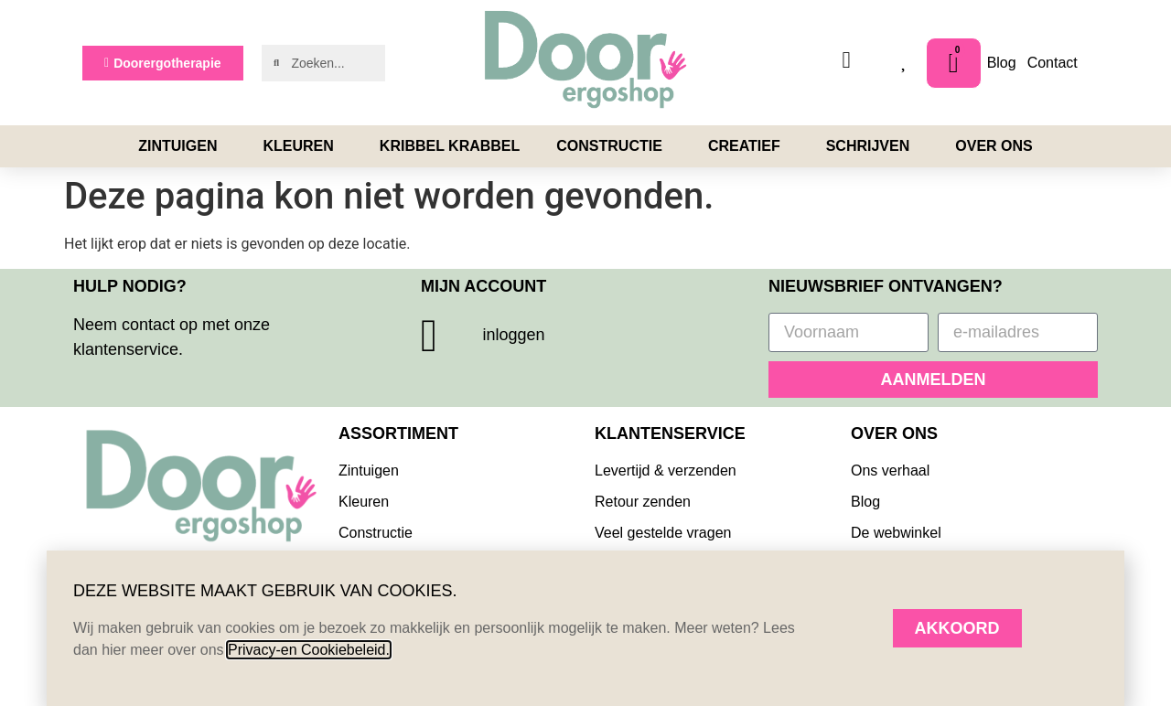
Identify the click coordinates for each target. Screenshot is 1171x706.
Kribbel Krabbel (450, 146)
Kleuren (302, 146)
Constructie (613, 146)
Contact (1052, 62)
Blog (1001, 62)
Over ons (993, 146)
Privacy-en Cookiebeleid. (309, 650)
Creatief (749, 146)
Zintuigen (182, 146)
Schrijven (872, 146)
